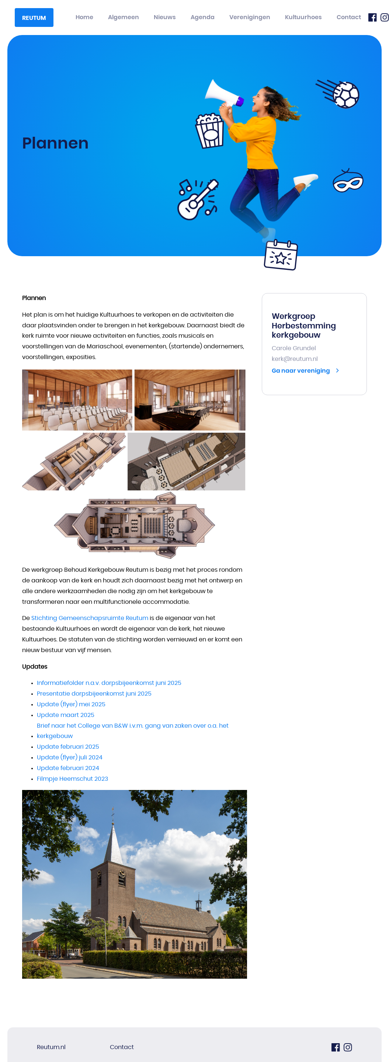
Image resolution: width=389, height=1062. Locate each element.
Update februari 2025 (68, 747)
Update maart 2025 (65, 715)
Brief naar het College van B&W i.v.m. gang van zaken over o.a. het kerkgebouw (133, 731)
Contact (349, 17)
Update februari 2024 (68, 768)
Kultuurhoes (303, 17)
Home (84, 17)
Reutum (34, 18)
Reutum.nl (51, 1047)
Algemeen (123, 17)
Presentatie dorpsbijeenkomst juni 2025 (94, 694)
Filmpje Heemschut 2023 (72, 779)
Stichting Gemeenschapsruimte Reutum (89, 618)
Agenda (203, 17)
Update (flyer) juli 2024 (70, 757)
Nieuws (165, 17)
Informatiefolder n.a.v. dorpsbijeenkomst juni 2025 (109, 683)
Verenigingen (249, 17)
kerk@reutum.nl (295, 359)
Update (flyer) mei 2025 (71, 704)
